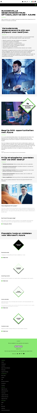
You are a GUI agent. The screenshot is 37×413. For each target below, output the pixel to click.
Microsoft (3, 406)
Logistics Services (4, 394)
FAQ (2, 379)
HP (1, 404)
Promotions (3, 383)
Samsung (3, 408)
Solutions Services (4, 396)
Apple (2, 402)
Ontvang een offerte (7, 223)
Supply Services (4, 398)
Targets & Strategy (4, 371)
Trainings (3, 385)
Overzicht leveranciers (5, 410)
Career (2, 362)
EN (29, 1)
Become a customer (5, 381)
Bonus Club (3, 375)
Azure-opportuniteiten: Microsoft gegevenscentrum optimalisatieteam (13, 152)
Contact (2, 377)
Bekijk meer (5, 257)
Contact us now (18, 346)
